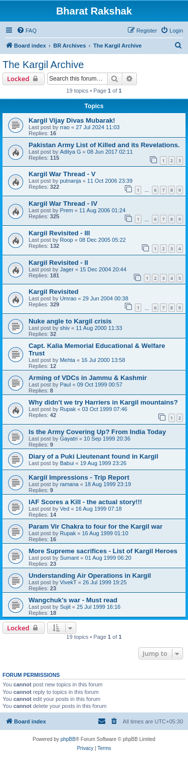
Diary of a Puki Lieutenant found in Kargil (93, 456)
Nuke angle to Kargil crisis (70, 321)
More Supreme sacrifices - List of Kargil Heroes (103, 551)
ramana (69, 484)
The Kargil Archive (43, 64)
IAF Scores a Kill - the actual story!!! (85, 502)
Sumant (69, 558)
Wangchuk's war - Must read (73, 600)
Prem (66, 210)
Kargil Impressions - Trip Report (79, 477)
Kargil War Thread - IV (63, 203)
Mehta (67, 360)
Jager (67, 269)
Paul (65, 385)
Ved (64, 509)
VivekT (68, 582)
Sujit (65, 607)
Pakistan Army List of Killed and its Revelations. (104, 145)
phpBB (68, 739)
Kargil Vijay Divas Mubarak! (72, 120)
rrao (65, 127)
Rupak (68, 409)
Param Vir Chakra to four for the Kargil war (95, 526)
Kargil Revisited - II (58, 262)
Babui (67, 463)
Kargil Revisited (54, 291)
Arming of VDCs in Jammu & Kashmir (88, 378)
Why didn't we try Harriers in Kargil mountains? (103, 402)
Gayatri (68, 439)
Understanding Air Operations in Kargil (90, 575)
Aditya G (70, 152)
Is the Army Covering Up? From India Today (97, 432)
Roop (66, 240)
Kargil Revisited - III (59, 233)
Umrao (68, 298)
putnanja (70, 181)
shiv (65, 328)
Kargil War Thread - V (62, 174)
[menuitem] (27, 31)
